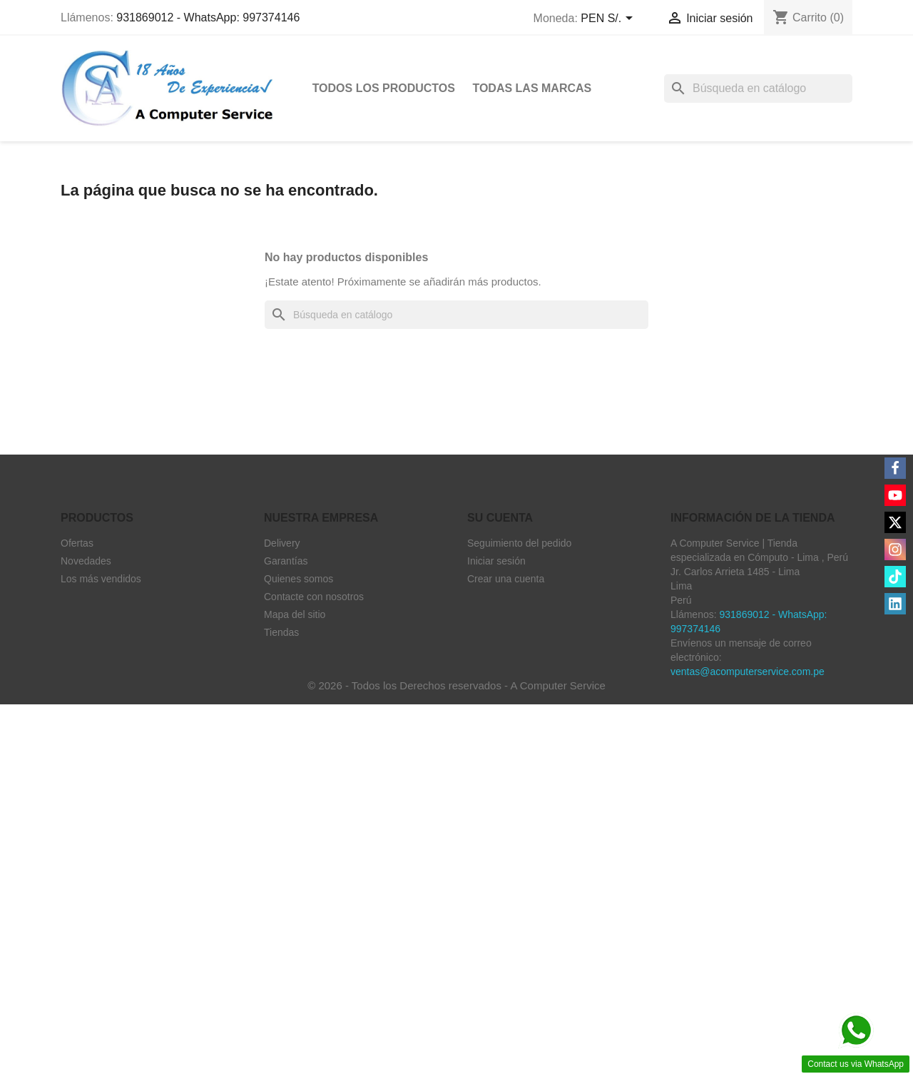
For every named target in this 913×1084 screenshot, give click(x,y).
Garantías (285, 561)
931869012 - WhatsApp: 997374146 (208, 17)
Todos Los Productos (383, 88)
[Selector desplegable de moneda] (609, 19)
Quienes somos (298, 578)
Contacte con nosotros (314, 596)
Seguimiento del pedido (519, 543)
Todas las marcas (531, 88)
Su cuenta (500, 518)
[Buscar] (758, 88)
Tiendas (281, 632)
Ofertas (77, 543)
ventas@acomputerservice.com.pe (747, 671)
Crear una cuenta (505, 578)
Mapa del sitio (294, 614)
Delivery (282, 543)
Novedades (86, 561)
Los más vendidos (101, 578)
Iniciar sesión (496, 561)
